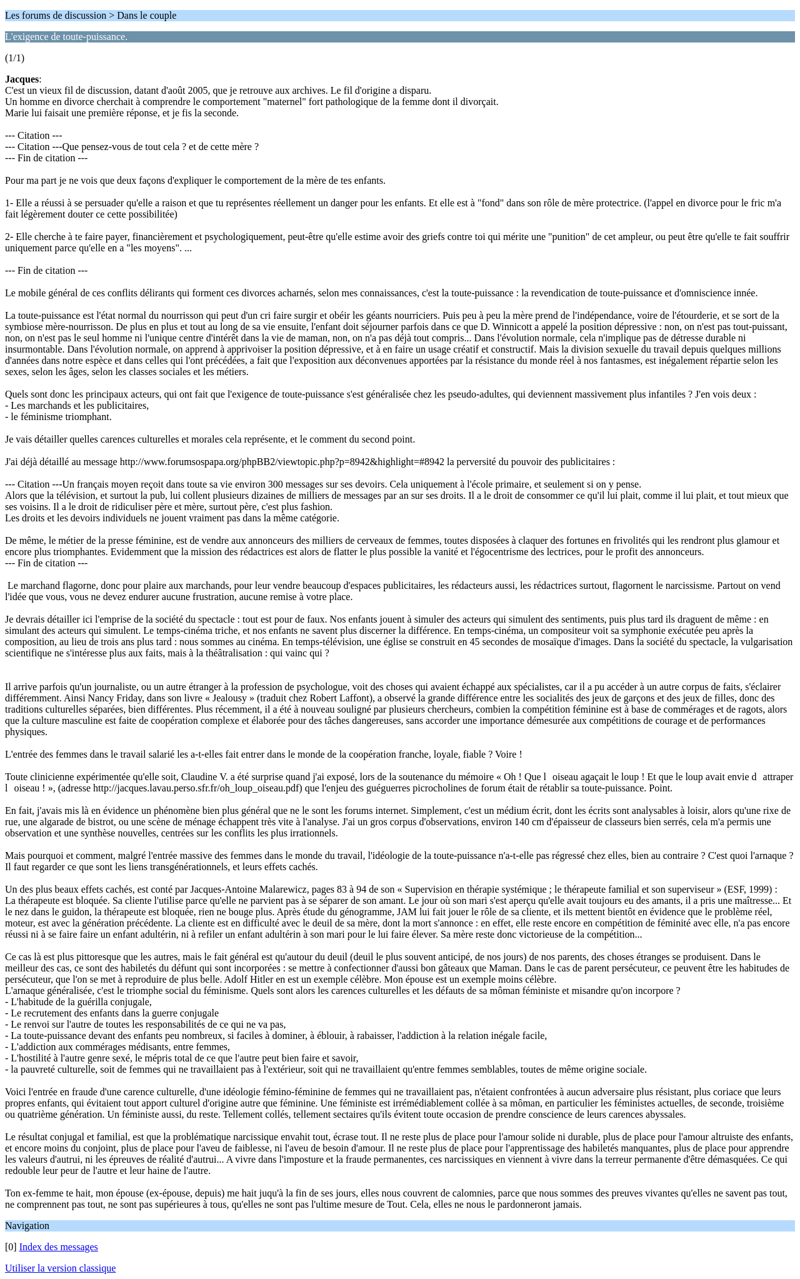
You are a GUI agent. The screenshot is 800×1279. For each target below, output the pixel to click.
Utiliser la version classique (60, 1268)
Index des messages (58, 1246)
